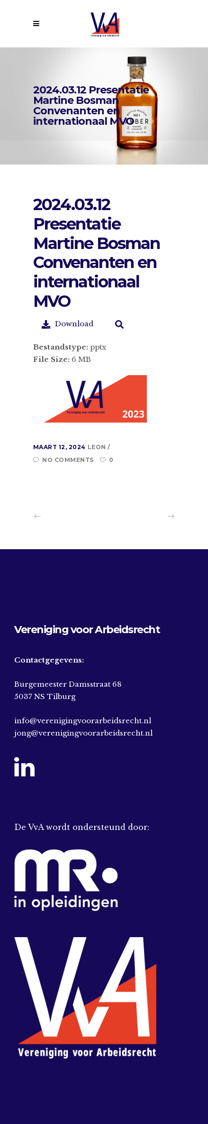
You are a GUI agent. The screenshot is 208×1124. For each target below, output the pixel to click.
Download (67, 323)
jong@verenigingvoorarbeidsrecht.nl (83, 732)
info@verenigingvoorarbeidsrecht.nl (82, 720)
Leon (98, 447)
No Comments (63, 459)
